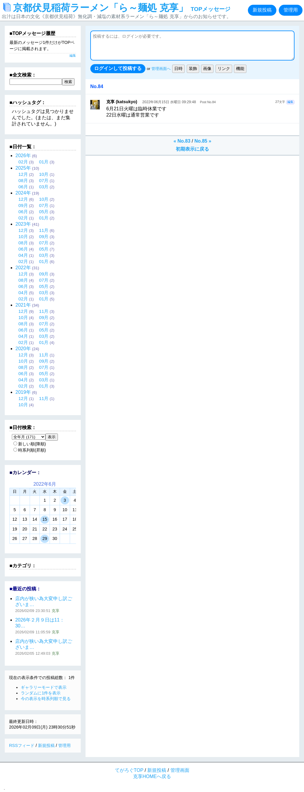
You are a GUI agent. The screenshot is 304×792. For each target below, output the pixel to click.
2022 (23, 267)
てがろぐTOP (129, 770)
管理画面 (179, 770)
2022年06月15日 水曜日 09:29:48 (169, 102)
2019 (23, 392)
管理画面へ (161, 68)
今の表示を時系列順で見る (46, 698)
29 (44, 538)
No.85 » (202, 141)
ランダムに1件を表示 (41, 693)
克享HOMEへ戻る (152, 776)
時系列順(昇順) (29, 450)
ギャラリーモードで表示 (43, 687)
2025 (23, 167)
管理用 (291, 9)
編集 (290, 101)
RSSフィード (21, 745)
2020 (23, 348)
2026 (23, 155)
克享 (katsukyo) (121, 101)
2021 (23, 304)
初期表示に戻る (192, 149)
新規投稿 (262, 9)
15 (44, 519)
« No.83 (181, 141)
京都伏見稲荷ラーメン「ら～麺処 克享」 (117, 7)
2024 (23, 192)
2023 (23, 224)
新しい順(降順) (29, 444)
